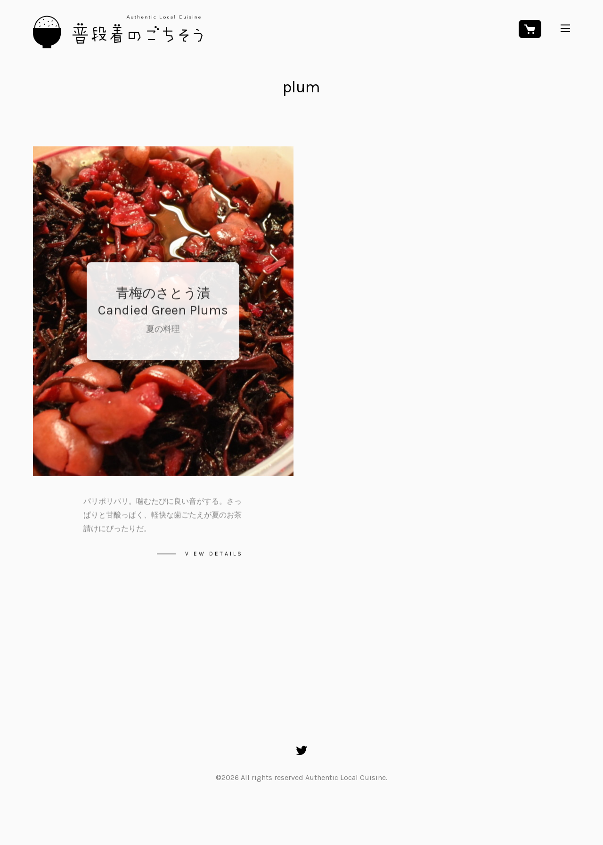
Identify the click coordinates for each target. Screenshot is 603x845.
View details (214, 555)
